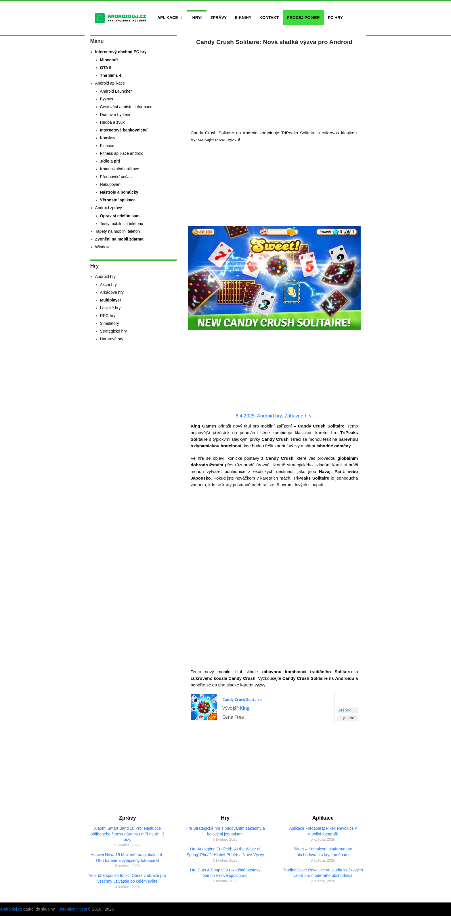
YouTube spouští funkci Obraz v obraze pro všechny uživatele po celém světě (127, 878)
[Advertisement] (274, 86)
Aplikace (167, 17)
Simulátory (109, 323)
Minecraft (109, 60)
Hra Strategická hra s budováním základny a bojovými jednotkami (225, 831)
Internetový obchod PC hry (121, 51)
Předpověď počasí (116, 176)
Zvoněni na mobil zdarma (119, 239)
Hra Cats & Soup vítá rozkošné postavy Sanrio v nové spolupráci (225, 873)
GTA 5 (106, 67)
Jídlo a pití (110, 161)
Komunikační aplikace (119, 169)
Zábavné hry (298, 416)
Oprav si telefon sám (120, 215)
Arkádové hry (112, 292)
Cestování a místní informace (126, 106)
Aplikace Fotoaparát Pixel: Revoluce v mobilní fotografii (323, 831)
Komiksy (107, 138)
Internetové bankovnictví (124, 130)
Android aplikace (110, 83)
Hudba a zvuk (112, 122)
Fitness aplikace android (122, 153)
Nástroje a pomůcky (119, 192)
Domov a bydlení (115, 114)
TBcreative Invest (71, 909)
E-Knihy (243, 17)
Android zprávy (108, 207)
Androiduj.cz (11, 909)
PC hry (335, 17)
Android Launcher (116, 91)
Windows (103, 247)
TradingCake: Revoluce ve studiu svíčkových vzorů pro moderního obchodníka (323, 873)
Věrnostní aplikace (118, 200)
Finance (107, 145)
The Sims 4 (110, 75)
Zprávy (219, 17)
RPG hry (108, 315)
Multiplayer (110, 300)
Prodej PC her (303, 17)
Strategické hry (113, 331)
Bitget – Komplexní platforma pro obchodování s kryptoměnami (323, 852)
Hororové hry (111, 339)
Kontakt (269, 17)
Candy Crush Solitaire (242, 699)
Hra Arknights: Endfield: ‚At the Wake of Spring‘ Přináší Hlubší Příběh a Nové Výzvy (225, 852)
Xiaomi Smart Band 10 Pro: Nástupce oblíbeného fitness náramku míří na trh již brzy (128, 834)
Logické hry (110, 308)
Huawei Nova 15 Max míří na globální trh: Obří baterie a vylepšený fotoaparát (127, 857)
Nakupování (111, 184)
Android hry (269, 416)
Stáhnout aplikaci (348, 710)
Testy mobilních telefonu (121, 223)
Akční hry (108, 284)
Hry (196, 17)
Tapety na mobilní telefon (117, 231)
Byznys (106, 99)
